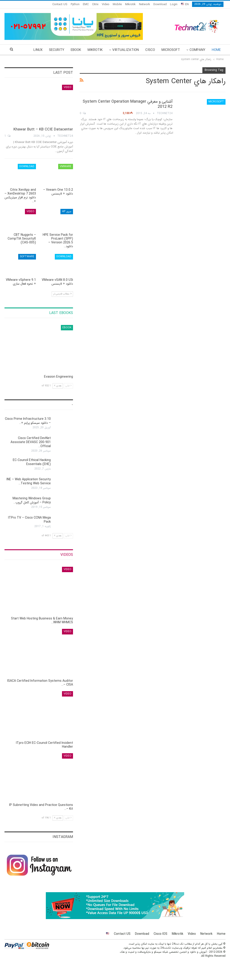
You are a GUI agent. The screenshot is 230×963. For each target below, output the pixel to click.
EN (185, 4)
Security (56, 50)
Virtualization (125, 50)
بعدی (57, 386)
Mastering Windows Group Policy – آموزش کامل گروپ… (32, 500)
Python (75, 4)
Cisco (150, 50)
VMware (65, 166)
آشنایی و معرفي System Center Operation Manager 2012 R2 (127, 104)
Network (144, 4)
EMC (86, 4)
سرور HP (66, 211)
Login (173, 4)
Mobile (117, 4)
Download (160, 4)
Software (27, 256)
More (38, 50)
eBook (76, 50)
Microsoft (170, 50)
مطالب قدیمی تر (62, 294)
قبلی (68, 386)
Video (105, 4)
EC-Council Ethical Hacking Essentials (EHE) (32, 462)
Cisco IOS (160, 933)
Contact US (59, 4)
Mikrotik (130, 4)
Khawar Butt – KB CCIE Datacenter (43, 129)
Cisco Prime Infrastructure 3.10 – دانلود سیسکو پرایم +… (28, 420)
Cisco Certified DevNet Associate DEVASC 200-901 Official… (31, 442)
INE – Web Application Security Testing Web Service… (29, 481)
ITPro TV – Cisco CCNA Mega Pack (29, 519)
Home (216, 50)
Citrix (95, 4)
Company (197, 50)
